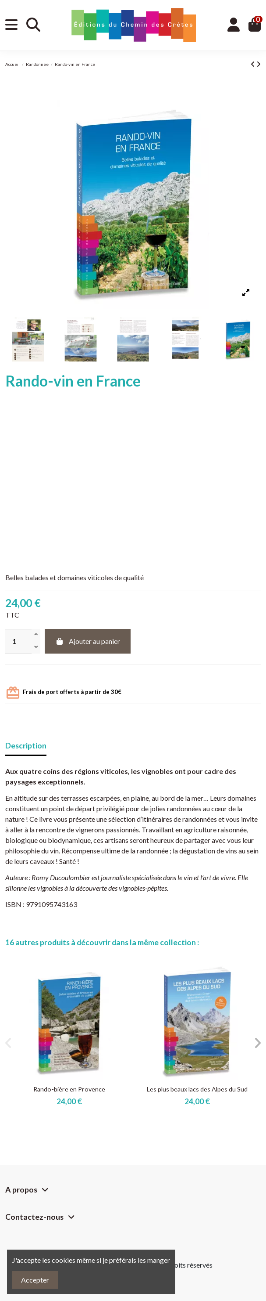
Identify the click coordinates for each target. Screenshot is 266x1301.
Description (25, 745)
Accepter (35, 1280)
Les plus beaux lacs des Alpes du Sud (197, 1089)
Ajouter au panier (87, 641)
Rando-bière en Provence (69, 1089)
